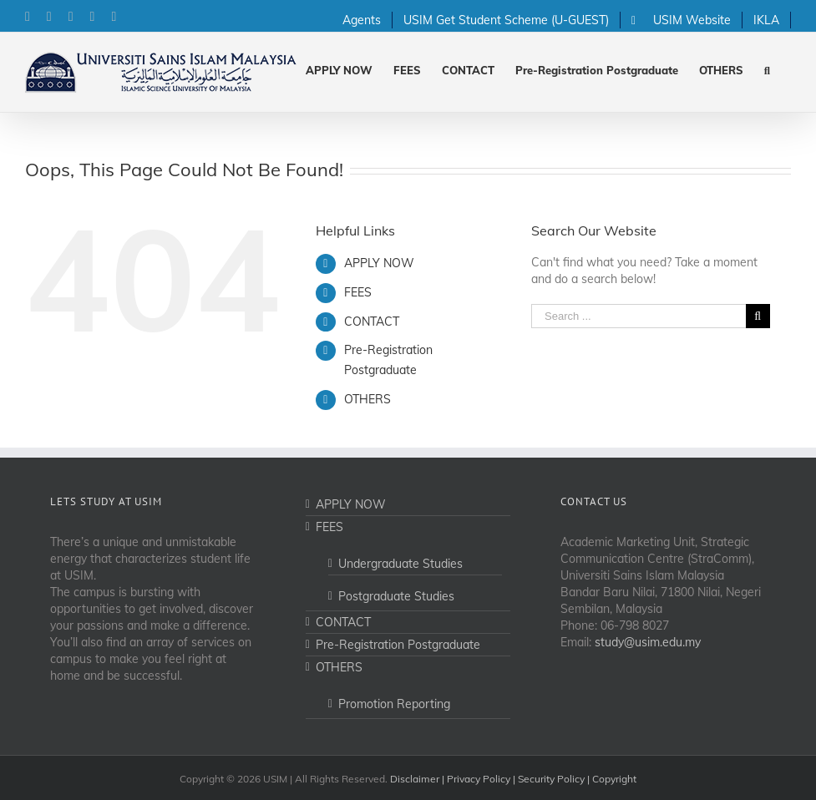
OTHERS (367, 399)
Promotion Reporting (394, 703)
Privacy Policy (478, 778)
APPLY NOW (379, 263)
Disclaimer (414, 778)
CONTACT (371, 321)
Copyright (614, 778)
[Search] (767, 69)
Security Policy (551, 778)
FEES (358, 292)
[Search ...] (638, 316)
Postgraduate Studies (396, 596)
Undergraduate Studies (400, 563)
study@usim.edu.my (648, 642)
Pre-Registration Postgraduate (398, 644)
